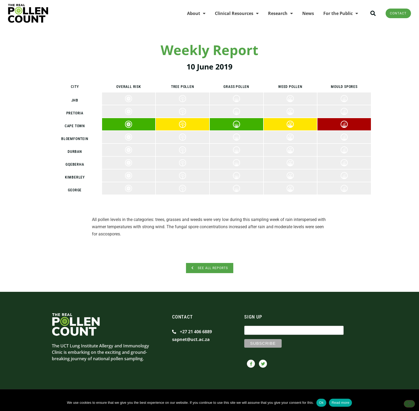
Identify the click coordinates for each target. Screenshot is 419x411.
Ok (321, 403)
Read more (341, 403)
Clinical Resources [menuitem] (231, 13)
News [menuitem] (303, 13)
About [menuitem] (191, 13)
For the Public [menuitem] (335, 13)
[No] (409, 404)
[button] (367, 13)
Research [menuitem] (275, 13)
